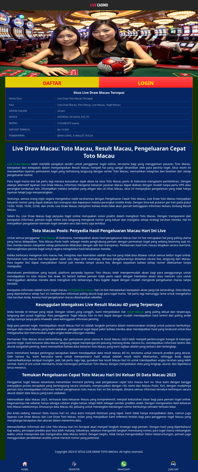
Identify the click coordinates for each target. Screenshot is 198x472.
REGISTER (74, 466)
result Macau (135, 312)
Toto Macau (48, 238)
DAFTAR (52, 83)
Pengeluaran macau (81, 290)
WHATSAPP (124, 466)
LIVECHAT (173, 466)
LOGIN (146, 83)
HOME (24, 466)
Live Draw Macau (18, 164)
